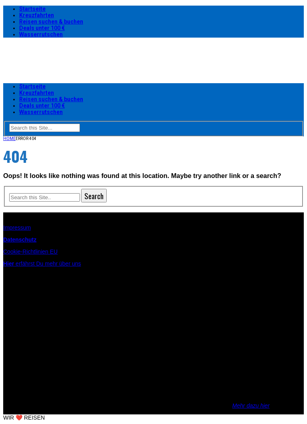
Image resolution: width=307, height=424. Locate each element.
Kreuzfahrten (36, 15)
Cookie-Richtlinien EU (30, 251)
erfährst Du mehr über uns (42, 263)
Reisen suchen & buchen (51, 21)
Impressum (17, 227)
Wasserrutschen (41, 34)
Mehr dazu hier (250, 405)
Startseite (32, 9)
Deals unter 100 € (42, 28)
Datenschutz (19, 239)
